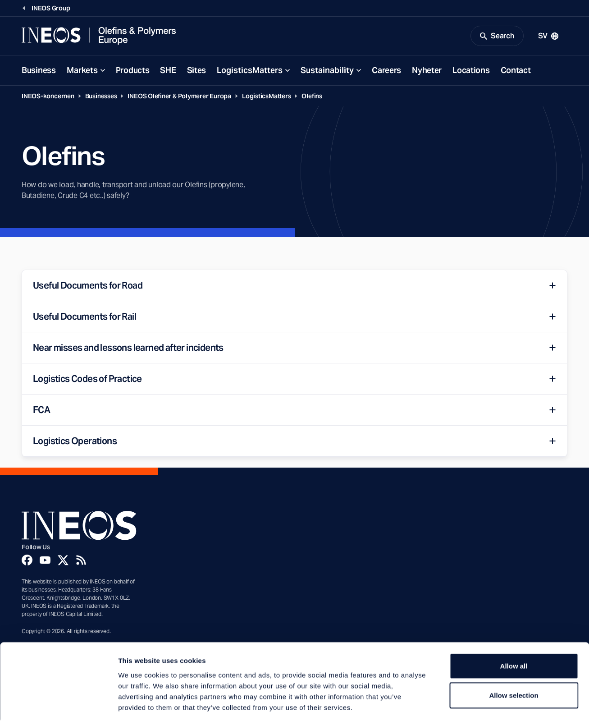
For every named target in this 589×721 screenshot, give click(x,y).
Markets (82, 71)
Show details (473, 703)
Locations (470, 71)
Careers (386, 71)
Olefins (311, 97)
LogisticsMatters (250, 71)
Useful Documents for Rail (84, 318)
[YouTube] (45, 561)
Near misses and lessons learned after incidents (128, 349)
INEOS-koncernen (48, 97)
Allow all (514, 625)
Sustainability (327, 71)
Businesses (101, 97)
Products (133, 71)
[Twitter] (63, 561)
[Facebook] (27, 561)
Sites (196, 71)
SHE (168, 71)
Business (39, 71)
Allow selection (513, 655)
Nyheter (427, 71)
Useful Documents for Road (87, 287)
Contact (516, 71)
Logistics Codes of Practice (87, 380)
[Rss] (81, 561)
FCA (41, 411)
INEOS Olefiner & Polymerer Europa (179, 97)
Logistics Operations (75, 442)
